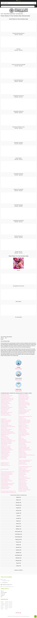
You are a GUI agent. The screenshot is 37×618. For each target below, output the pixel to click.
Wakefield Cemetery (22, 456)
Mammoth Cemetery (22, 444)
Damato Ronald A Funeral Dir (6, 442)
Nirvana (18, 49)
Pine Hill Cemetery (22, 452)
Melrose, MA (18, 523)
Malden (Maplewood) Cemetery (6, 480)
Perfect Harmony (18, 236)
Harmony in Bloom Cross (18, 127)
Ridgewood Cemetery (5, 434)
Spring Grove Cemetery (5, 408)
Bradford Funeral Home (23, 426)
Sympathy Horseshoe (18, 220)
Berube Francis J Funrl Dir (23, 425)
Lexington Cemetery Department (25, 489)
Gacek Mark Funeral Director (6, 443)
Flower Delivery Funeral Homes (9, 13)
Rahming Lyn (21, 438)
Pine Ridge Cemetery (23, 412)
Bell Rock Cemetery (22, 474)
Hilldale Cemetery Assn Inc (6, 421)
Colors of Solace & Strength (18, 64)
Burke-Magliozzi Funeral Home (6, 407)
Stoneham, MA (18, 547)
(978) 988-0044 (4, 582)
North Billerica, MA (18, 534)
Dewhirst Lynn (3, 435)
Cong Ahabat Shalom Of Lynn (24, 447)
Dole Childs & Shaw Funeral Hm (24, 420)
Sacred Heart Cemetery (23, 407)
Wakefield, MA (18, 552)
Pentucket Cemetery (4, 422)
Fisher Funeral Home (5, 478)
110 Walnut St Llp (22, 473)
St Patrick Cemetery (22, 424)
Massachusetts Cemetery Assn (6, 412)
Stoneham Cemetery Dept (23, 488)
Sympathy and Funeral (18, 286)
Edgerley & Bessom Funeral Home (25, 449)
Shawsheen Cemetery (5, 394)
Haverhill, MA (18, 507)
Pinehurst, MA (18, 542)
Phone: (2, 339)
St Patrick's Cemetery (5, 488)
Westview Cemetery (22, 491)
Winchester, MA (18, 560)
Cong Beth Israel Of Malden (6, 448)
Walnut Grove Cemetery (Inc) (6, 439)
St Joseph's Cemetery (5, 413)
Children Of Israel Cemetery (6, 420)
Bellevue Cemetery (22, 429)
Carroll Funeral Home (5, 475)
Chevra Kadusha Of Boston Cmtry (7, 398)
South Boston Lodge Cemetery (24, 403)
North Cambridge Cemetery (24, 471)
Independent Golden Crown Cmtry (7, 399)
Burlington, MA (18, 502)
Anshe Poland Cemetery (23, 395)
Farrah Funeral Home (23, 430)
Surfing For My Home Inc (5, 465)
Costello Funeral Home (5, 462)
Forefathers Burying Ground (24, 411)
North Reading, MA (18, 536)
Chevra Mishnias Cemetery (24, 398)
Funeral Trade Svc (22, 462)
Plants (18, 270)
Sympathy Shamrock (19, 111)
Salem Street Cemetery (23, 480)
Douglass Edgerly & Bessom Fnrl (7, 449)
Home (2, 13)
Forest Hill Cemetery (5, 469)
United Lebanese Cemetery (24, 433)
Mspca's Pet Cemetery (5, 438)
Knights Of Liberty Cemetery (6, 400)
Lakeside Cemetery (4, 456)
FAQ (1, 596)
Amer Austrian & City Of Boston (6, 395)
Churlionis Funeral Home (5, 430)
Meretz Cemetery (22, 400)
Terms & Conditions (4, 592)
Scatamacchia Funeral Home (24, 422)
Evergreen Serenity (18, 173)
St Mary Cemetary (4, 482)
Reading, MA (18, 544)
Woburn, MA (18, 563)
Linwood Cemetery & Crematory (24, 421)
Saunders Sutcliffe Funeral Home (25, 442)
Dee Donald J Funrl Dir (5, 451)
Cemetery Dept (21, 408)
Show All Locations (18, 570)
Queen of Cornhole (18, 189)
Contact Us (2, 595)
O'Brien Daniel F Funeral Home (6, 474)
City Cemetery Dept (19, 13)
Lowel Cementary (22, 443)
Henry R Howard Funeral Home (24, 478)
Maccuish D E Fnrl (22, 479)
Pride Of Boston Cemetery (23, 402)
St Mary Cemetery (22, 482)
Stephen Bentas (22, 413)
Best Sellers (18, 301)
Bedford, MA (18, 497)
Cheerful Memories (18, 80)
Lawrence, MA (18, 510)
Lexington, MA (18, 513)
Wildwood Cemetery (22, 457)
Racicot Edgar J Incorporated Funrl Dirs (8, 433)
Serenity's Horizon (18, 142)
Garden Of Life (18, 251)
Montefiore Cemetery (5, 402)
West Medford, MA (18, 555)
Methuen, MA (18, 526)
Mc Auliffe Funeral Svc (23, 431)
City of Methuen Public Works (24, 434)
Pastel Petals (18, 158)
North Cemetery (4, 411)
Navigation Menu (5, 3)
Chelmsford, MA (18, 505)
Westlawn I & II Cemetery (5, 447)
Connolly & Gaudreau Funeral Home (7, 483)
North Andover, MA (18, 531)
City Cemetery (21, 475)
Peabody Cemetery (22, 469)
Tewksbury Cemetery (22, 453)
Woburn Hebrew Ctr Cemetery (24, 404)
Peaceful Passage (18, 205)
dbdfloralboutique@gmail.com (7, 584)
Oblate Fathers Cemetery (5, 452)
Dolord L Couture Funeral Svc (6, 429)
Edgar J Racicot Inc (22, 435)
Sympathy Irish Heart (18, 95)
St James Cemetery (4, 424)
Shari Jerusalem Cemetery (6, 403)
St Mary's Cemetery (4, 453)
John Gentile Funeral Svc (5, 479)
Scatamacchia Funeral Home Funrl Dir (8, 426)
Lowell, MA (18, 515)
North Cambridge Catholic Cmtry (25, 470)
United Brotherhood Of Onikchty (7, 484)
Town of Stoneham (4, 404)
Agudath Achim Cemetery (23, 394)
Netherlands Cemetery (23, 483)
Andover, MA (18, 565)
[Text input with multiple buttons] (18, 6)
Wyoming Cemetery (22, 484)
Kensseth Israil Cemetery (23, 399)
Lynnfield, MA (18, 518)
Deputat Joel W (21, 451)
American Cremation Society (6, 425)
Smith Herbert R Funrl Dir (23, 487)
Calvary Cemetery (4, 458)
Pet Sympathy (18, 317)
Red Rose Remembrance (18, 33)
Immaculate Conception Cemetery (7, 431)
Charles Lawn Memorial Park (24, 448)
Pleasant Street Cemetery (5, 487)
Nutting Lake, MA (18, 539)
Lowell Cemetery (4, 444)
